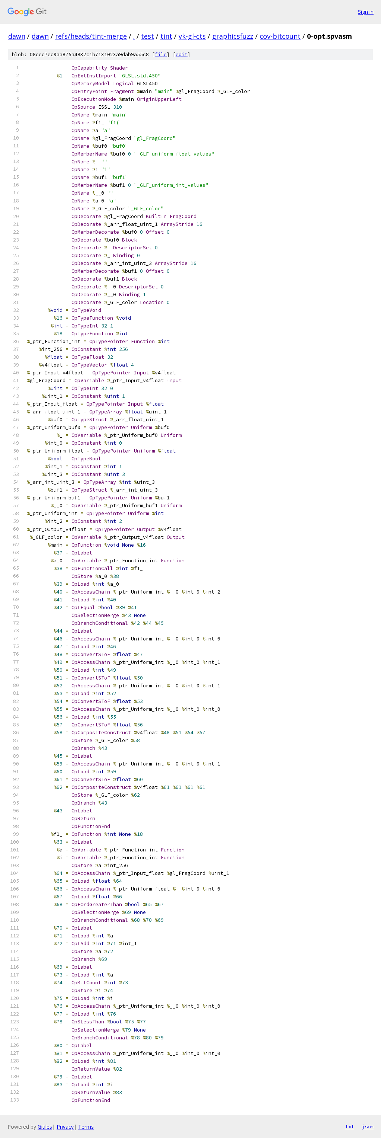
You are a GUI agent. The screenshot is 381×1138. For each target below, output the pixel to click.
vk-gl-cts (192, 36)
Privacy (65, 1126)
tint (166, 36)
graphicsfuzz (232, 36)
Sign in (366, 11)
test (147, 36)
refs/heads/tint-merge (91, 36)
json (368, 1126)
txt (349, 1126)
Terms (86, 1126)
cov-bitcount (280, 36)
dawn (16, 36)
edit (182, 54)
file (161, 54)
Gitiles (45, 1126)
